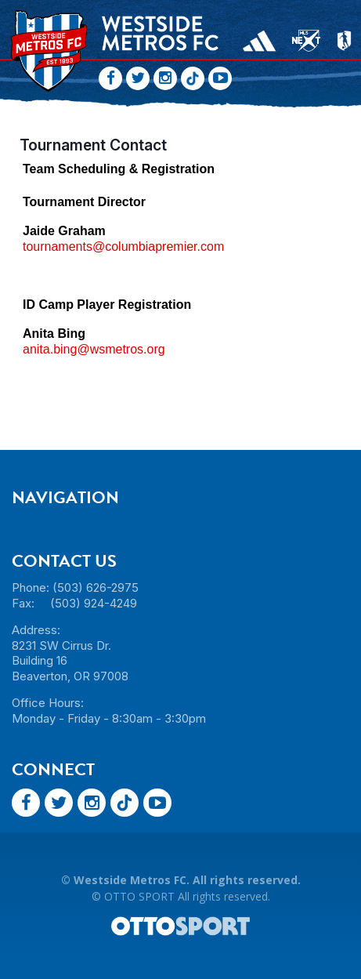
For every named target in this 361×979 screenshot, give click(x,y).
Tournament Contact (93, 145)
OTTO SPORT (139, 896)
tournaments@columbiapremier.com (123, 246)
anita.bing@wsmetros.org (94, 349)
